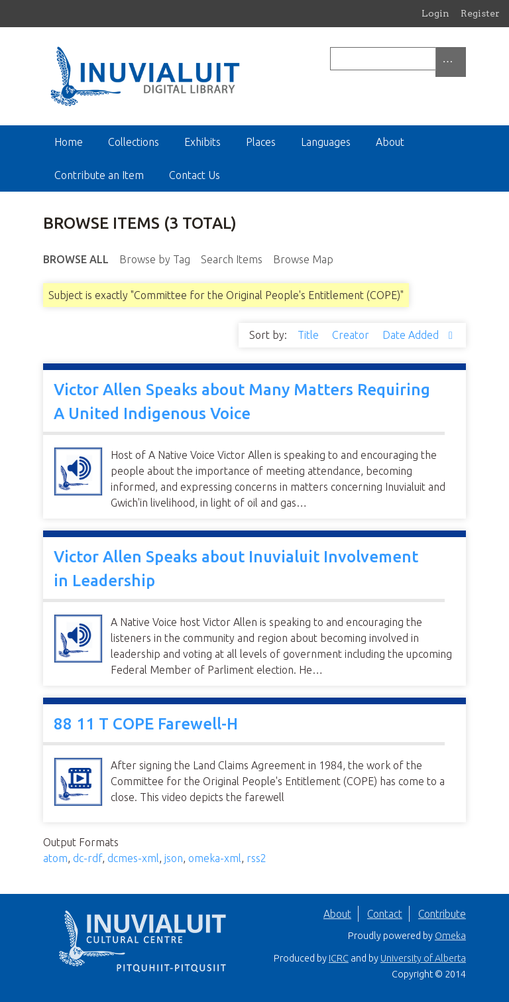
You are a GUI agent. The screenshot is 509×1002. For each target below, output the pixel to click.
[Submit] (462, 58)
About (390, 142)
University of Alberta (423, 958)
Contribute (442, 914)
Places (261, 142)
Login (435, 13)
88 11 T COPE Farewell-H (146, 724)
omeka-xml (214, 858)
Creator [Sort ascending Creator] (352, 335)
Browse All (76, 259)
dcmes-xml (133, 858)
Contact (384, 914)
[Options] (450, 62)
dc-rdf (87, 858)
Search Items (231, 259)
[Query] (398, 58)
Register (480, 13)
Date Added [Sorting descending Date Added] (411, 335)
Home (68, 142)
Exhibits (202, 142)
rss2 (256, 858)
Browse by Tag (154, 259)
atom (55, 858)
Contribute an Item (99, 175)
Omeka (450, 935)
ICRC (339, 958)
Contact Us (194, 175)
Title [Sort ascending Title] (309, 335)
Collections (133, 142)
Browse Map (303, 259)
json (173, 858)
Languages (326, 142)
